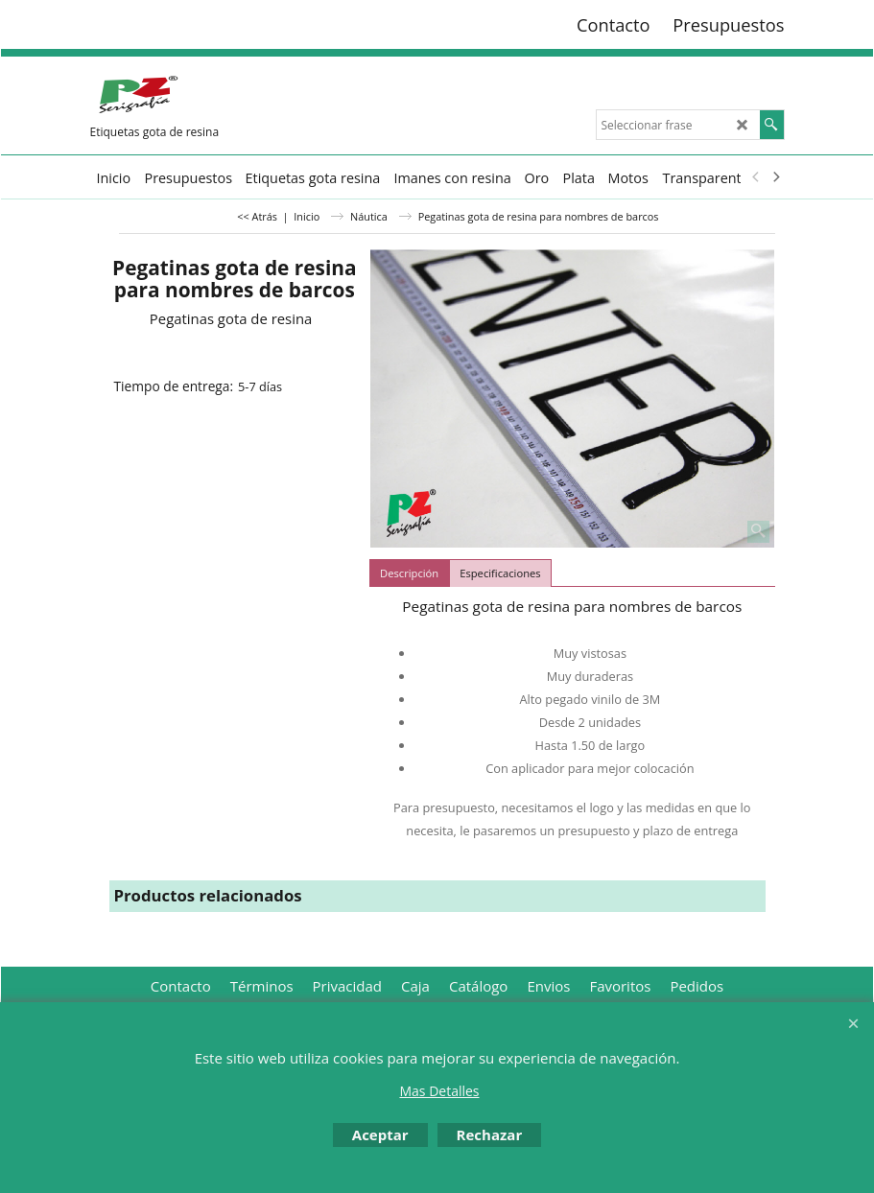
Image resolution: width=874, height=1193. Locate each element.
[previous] (757, 177)
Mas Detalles (439, 1091)
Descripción (409, 573)
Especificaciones (500, 573)
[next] (776, 177)
